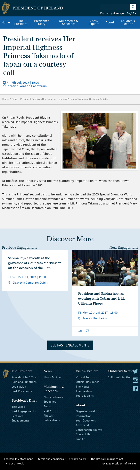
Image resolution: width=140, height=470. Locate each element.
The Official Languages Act (107, 459)
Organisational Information (85, 413)
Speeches (50, 401)
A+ (134, 13)
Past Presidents (22, 391)
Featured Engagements (20, 418)
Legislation (19, 386)
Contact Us (83, 434)
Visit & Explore (94, 22)
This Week (18, 407)
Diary (14, 98)
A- (128, 13)
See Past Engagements (70, 345)
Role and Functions (24, 382)
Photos (48, 415)
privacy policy (77, 459)
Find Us (80, 439)
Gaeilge (118, 13)
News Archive (52, 377)
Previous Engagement (19, 247)
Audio (47, 406)
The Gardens (84, 391)
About (110, 22)
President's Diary (41, 22)
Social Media (16, 463)
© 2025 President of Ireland (119, 463)
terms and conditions (51, 459)
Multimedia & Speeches (68, 22)
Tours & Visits (85, 395)
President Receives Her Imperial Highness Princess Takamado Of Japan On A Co (64, 98)
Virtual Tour (84, 377)
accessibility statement (18, 459)
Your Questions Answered (86, 423)
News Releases (53, 397)
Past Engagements (24, 411)
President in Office (24, 377)
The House (83, 386)
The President (20, 22)
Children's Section (119, 377)
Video (47, 411)
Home (6, 22)
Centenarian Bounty (89, 430)
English (105, 13)
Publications (52, 420)
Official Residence (87, 382)
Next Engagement (123, 247)
